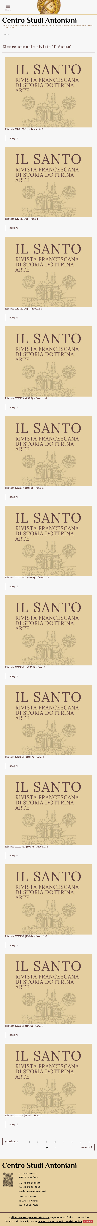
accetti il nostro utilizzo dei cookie (60, 1221)
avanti (85, 1147)
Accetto (88, 1221)
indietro (12, 1141)
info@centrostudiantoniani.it (32, 1191)
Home (6, 34)
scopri (13, 138)
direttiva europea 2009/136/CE (30, 1217)
